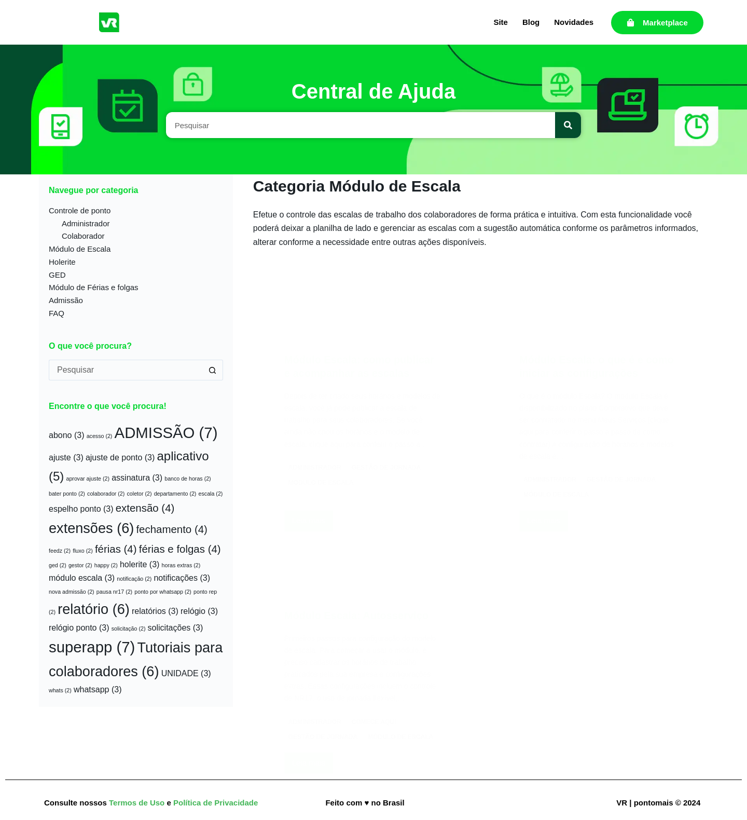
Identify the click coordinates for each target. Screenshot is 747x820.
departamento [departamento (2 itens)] (175, 493)
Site (500, 22)
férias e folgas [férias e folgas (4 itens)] (180, 549)
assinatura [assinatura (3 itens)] (137, 477)
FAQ (56, 313)
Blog (531, 22)
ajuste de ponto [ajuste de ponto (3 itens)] (120, 457)
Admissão (66, 300)
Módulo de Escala (79, 248)
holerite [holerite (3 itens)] (139, 564)
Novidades (573, 22)
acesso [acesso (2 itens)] (100, 436)
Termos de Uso (138, 802)
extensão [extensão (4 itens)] (145, 508)
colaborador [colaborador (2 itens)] (106, 493)
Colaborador (83, 235)
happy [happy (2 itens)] (106, 565)
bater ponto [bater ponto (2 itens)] (67, 493)
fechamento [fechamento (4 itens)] (171, 529)
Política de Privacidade (215, 802)
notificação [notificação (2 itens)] (134, 579)
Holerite (62, 261)
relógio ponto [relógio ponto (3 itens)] (79, 627)
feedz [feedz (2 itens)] (60, 551)
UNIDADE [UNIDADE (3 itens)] (186, 673)
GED (57, 274)
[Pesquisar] (568, 125)
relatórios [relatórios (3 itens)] (155, 611)
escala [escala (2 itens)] (211, 493)
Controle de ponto (79, 210)
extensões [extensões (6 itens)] (91, 528)
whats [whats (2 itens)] (60, 690)
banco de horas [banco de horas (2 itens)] (187, 478)
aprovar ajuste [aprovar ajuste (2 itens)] (88, 478)
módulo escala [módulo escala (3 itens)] (82, 577)
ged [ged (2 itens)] (57, 565)
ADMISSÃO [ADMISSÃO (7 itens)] (166, 432)
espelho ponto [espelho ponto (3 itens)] (81, 508)
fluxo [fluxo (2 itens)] (83, 551)
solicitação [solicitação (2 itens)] (129, 628)
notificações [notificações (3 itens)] (182, 577)
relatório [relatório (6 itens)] (94, 609)
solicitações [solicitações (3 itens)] (175, 627)
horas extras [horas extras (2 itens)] (181, 565)
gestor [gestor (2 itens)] (80, 565)
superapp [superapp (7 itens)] (92, 646)
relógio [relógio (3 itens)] (199, 611)
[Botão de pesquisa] (212, 370)
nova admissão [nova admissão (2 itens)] (71, 592)
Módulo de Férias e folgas (94, 287)
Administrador (86, 223)
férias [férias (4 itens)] (116, 549)
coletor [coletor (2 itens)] (139, 493)
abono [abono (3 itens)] (67, 435)
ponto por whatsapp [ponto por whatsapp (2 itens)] (162, 592)
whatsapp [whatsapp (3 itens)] (98, 689)
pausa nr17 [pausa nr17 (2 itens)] (114, 592)
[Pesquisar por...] (125, 370)
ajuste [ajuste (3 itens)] (66, 457)
